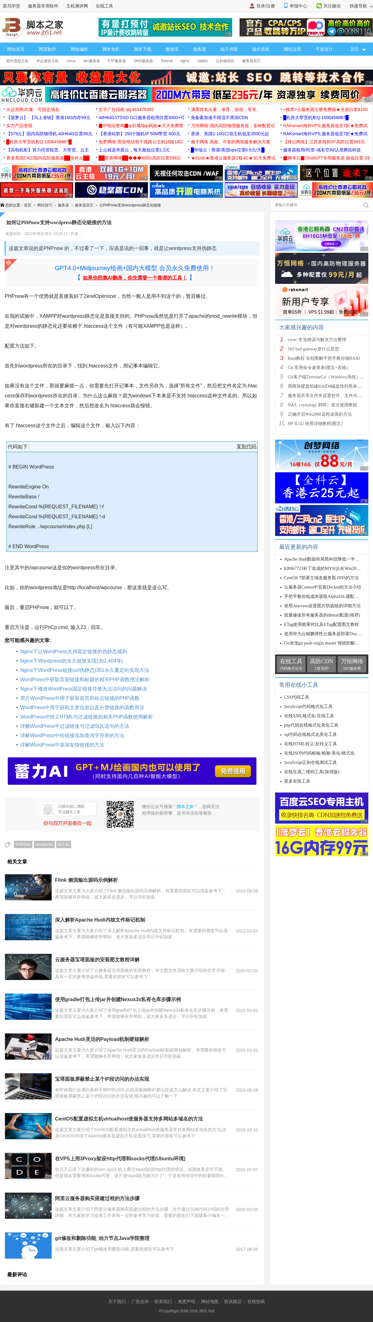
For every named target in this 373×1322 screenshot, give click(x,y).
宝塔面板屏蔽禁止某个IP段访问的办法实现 (102, 1079)
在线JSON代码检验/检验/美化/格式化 (319, 753)
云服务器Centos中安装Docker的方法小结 (322, 587)
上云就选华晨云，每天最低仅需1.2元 (134, 149)
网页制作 (47, 49)
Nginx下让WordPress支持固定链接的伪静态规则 (73, 651)
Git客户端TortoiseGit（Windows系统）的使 (328, 377)
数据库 (172, 49)
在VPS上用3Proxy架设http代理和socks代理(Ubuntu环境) (120, 1158)
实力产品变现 (19, 125)
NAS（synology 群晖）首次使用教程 (322, 405)
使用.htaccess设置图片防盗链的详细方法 (322, 605)
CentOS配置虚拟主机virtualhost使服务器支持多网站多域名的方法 (129, 1118)
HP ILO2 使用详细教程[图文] (315, 423)
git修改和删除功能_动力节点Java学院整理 (102, 1238)
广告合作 (140, 1301)
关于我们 (117, 1301)
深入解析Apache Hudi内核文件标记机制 (100, 919)
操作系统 (260, 49)
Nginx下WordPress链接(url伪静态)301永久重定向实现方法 (84, 670)
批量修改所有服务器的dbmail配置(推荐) (322, 615)
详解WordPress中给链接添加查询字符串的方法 (72, 735)
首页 (27, 205)
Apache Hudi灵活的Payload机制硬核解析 (102, 1039)
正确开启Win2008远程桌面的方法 (320, 414)
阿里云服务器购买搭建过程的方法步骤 (97, 1198)
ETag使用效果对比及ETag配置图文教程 (321, 624)
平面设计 (324, 49)
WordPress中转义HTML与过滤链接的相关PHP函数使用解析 (86, 716)
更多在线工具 (297, 781)
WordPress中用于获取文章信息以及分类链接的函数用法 (82, 707)
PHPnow (23, 844)
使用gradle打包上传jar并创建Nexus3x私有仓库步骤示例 (118, 999)
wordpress (44, 844)
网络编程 (79, 49)
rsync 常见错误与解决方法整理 (317, 339)
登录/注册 (265, 5)
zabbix (202, 61)
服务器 (199, 49)
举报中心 (298, 5)
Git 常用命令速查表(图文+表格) (318, 367)
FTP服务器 (117, 61)
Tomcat (167, 61)
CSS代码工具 (296, 697)
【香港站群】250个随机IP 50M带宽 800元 (139, 133)
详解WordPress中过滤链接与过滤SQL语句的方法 (74, 726)
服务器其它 (251, 61)
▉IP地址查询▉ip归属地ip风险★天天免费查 (141, 125)
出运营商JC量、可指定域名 (32, 109)
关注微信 (332, 5)
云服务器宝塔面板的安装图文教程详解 (97, 959)
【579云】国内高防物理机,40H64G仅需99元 (49, 133)
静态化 (63, 844)
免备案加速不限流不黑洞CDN (219, 117)
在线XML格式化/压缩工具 (309, 716)
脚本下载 (142, 49)
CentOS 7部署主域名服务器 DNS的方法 (321, 577)
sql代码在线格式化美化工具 (310, 734)
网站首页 (16, 49)
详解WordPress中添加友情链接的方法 (62, 744)
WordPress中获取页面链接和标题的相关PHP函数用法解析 (85, 679)
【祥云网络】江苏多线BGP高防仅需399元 (324, 141)
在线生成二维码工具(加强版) (311, 772)
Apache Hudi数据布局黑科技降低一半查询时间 (328, 559)
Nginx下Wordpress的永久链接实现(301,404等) (71, 660)
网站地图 (210, 1301)
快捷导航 (361, 5)
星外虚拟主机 (17, 61)
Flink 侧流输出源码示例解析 (86, 880)
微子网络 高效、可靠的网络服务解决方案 (230, 141)
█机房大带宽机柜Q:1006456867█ (315, 117)
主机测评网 (77, 5)
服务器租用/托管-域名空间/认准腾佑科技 (322, 149)
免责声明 (186, 1301)
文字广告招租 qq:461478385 (126, 109)
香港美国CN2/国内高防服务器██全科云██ (48, 157)
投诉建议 (233, 1301)
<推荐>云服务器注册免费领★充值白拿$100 (325, 109)
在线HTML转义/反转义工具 (310, 744)
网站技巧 (44, 205)
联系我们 (163, 1301)
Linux (71, 61)
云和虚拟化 (225, 61)
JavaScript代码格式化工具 (308, 706)
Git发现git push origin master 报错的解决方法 (326, 643)
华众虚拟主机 (47, 61)
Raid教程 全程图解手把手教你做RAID (324, 358)
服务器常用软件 (43, 5)
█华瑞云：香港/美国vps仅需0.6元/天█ (228, 149)
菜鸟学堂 (11, 5)
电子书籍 (229, 49)
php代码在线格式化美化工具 (311, 725)
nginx (184, 61)
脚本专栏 (111, 49)
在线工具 (104, 5)
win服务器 (91, 61)
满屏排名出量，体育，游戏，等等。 (225, 109)
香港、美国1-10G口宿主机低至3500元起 (230, 133)
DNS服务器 (143, 61)
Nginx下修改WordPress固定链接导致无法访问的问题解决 (83, 688)
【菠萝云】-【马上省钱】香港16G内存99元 (48, 117)
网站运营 (292, 49)
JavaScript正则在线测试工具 (310, 762)
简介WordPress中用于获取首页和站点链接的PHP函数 (80, 698)
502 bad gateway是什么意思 (313, 349)
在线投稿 (256, 1301)
